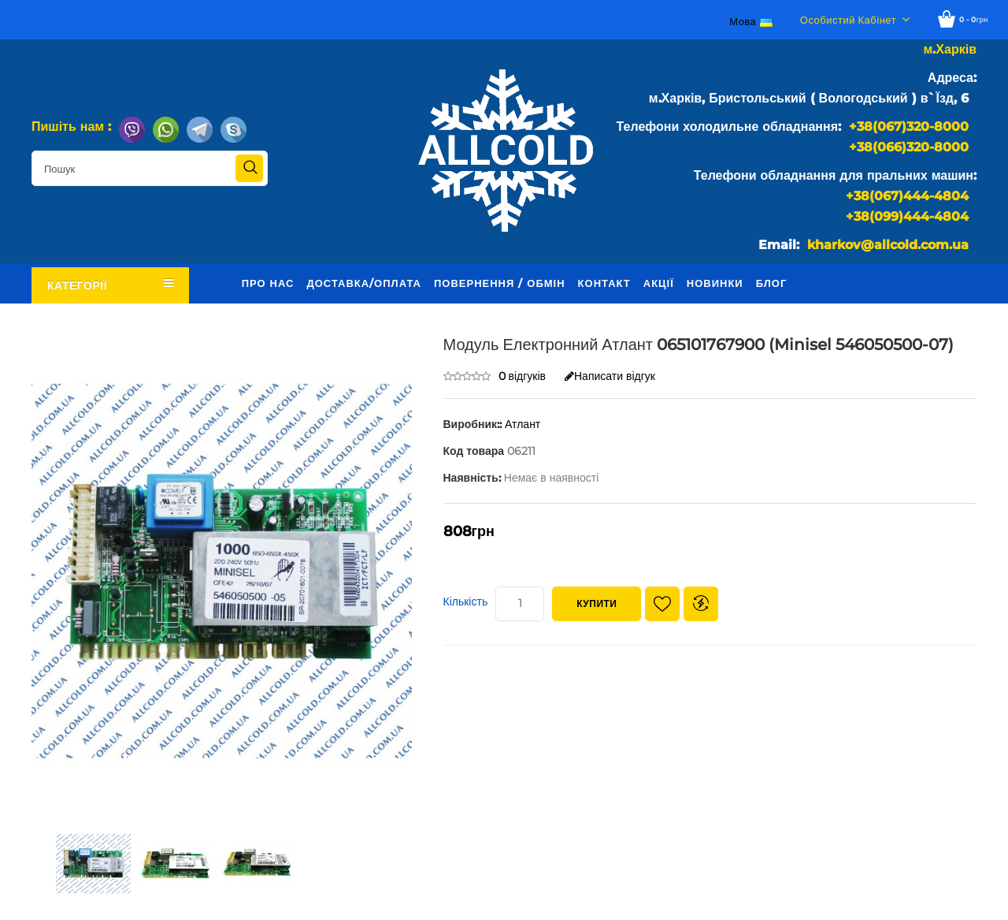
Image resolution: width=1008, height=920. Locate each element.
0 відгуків (522, 376)
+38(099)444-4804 (907, 216)
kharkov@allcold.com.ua (888, 244)
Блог (772, 283)
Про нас (268, 283)
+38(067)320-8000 (909, 126)
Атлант (522, 424)
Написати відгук (610, 376)
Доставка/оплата (363, 283)
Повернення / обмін (499, 283)
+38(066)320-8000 (909, 147)
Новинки (715, 283)
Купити (596, 603)
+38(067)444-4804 (907, 195)
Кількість (465, 601)
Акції (658, 283)
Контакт (604, 283)
